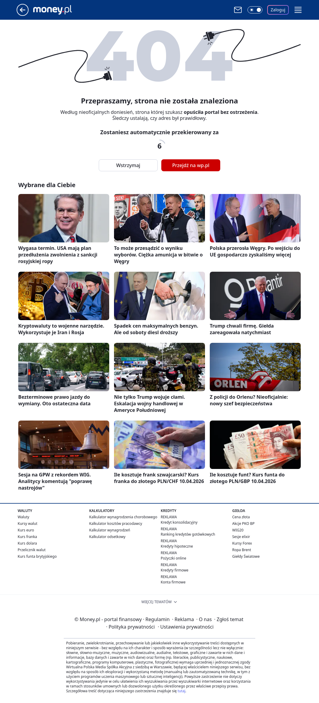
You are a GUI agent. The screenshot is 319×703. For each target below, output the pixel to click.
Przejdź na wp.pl (190, 165)
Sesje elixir (241, 536)
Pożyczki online (173, 558)
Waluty (23, 516)
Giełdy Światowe (246, 556)
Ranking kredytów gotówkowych (188, 534)
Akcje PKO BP (243, 523)
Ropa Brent (241, 549)
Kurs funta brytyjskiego (37, 556)
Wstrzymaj (128, 165)
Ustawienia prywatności (185, 626)
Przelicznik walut (31, 549)
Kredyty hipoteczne (177, 546)
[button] (298, 10)
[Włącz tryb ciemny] (254, 9)
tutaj (181, 690)
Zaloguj (278, 10)
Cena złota (241, 516)
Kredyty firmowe (175, 570)
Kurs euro (26, 530)
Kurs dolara (27, 543)
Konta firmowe (173, 582)
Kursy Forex (242, 543)
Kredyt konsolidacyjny (179, 522)
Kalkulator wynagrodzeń (109, 530)
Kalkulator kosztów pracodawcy (115, 523)
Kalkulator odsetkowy (107, 536)
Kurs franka (27, 536)
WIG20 (238, 530)
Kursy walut (27, 523)
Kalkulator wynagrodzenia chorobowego (123, 516)
